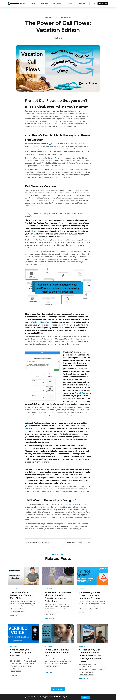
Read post (15, 615)
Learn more (81, 4)
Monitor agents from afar (76, 504)
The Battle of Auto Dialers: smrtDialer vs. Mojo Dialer (21, 595)
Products (32, 4)
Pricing (69, 4)
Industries (44, 4)
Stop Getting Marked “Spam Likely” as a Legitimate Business (90, 595)
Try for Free (103, 3)
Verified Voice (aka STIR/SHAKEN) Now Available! (20, 652)
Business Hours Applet (42, 322)
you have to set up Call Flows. (62, 144)
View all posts (58, 689)
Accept (85, 697)
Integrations (57, 4)
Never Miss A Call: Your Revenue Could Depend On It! (56, 652)
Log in (93, 3)
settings (74, 698)
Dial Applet (34, 231)
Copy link (71, 542)
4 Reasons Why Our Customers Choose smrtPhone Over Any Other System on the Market (90, 655)
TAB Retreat (39, 262)
